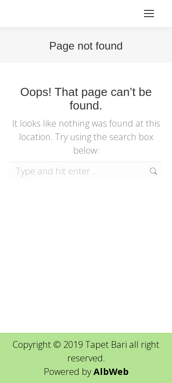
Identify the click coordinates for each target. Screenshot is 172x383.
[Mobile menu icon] (148, 13)
